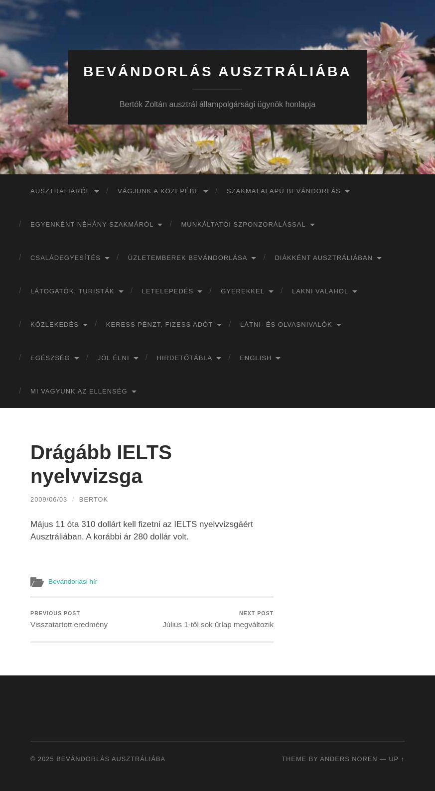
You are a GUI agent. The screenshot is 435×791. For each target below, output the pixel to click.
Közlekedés (54, 324)
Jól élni (114, 358)
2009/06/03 (48, 499)
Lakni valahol (320, 291)
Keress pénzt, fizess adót (159, 324)
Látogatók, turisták (72, 291)
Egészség (50, 358)
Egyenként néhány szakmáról (91, 224)
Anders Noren (348, 759)
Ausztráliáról (60, 191)
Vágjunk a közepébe (158, 191)
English (256, 358)
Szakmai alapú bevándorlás (284, 191)
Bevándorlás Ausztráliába (217, 71)
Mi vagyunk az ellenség (78, 391)
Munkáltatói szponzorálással (243, 224)
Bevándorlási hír (72, 581)
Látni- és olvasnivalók (286, 324)
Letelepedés (168, 291)
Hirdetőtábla (185, 358)
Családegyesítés (65, 258)
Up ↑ (397, 759)
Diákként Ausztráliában (324, 258)
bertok (93, 499)
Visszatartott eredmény (69, 619)
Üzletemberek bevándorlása (188, 258)
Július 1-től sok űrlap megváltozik (218, 619)
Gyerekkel (243, 291)
